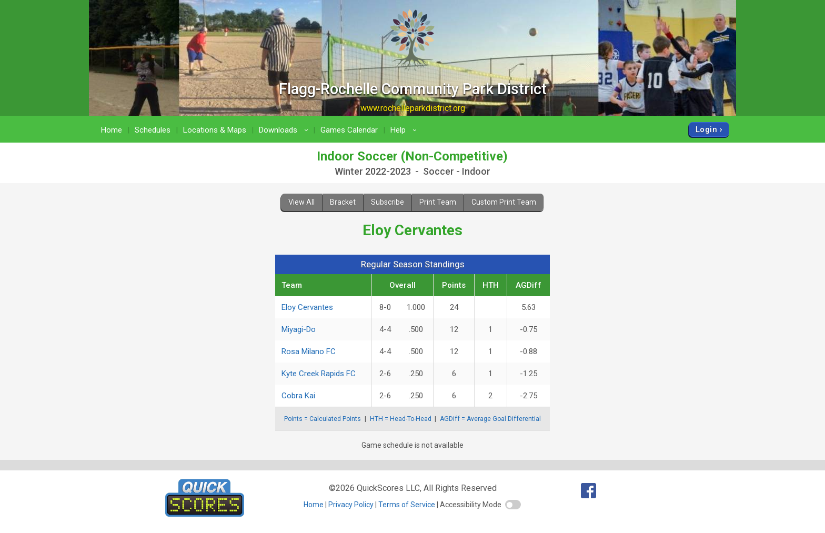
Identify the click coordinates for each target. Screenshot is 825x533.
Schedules (152, 130)
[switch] (513, 504)
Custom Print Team (503, 202)
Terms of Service (406, 504)
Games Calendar (349, 130)
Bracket (343, 202)
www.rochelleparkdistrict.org (412, 108)
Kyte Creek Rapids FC (318, 373)
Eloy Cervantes (307, 307)
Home (111, 130)
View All (301, 202)
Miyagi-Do (298, 329)
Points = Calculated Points (322, 419)
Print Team (437, 202)
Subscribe (387, 202)
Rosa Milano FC (308, 351)
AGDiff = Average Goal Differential (490, 419)
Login (706, 129)
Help (405, 130)
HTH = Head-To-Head (400, 419)
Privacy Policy (351, 504)
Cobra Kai (298, 395)
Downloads (285, 130)
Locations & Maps (214, 130)
